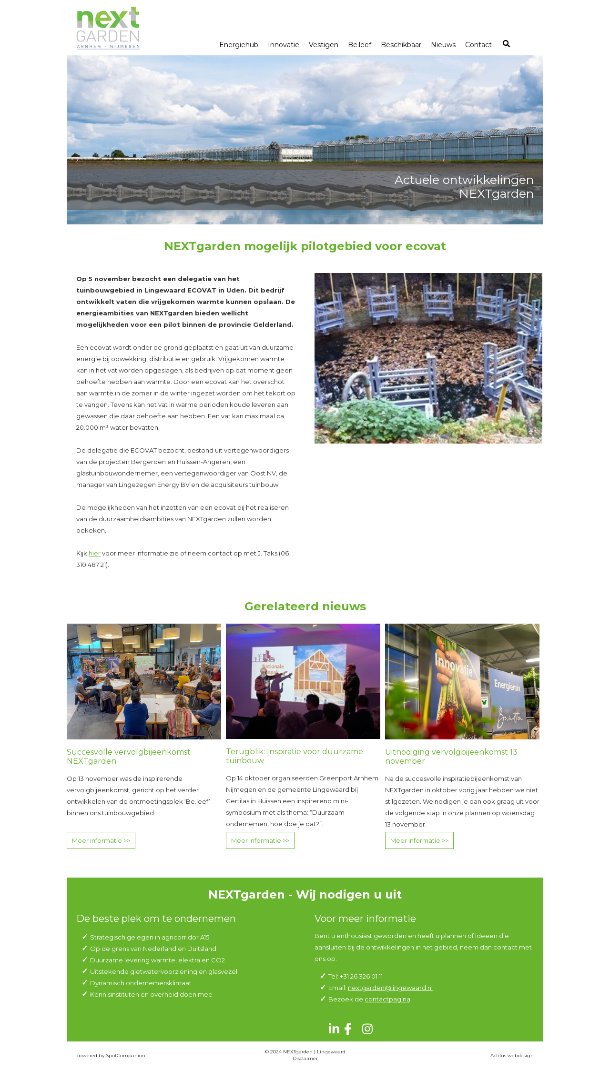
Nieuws (443, 44)
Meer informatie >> (101, 840)
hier (95, 553)
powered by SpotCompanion (110, 1055)
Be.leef (359, 44)
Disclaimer (305, 1058)
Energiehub (238, 44)
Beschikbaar (401, 44)
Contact (478, 44)
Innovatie (283, 44)
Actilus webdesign (512, 1055)
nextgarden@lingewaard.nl (390, 987)
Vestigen (323, 44)
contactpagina (387, 999)
